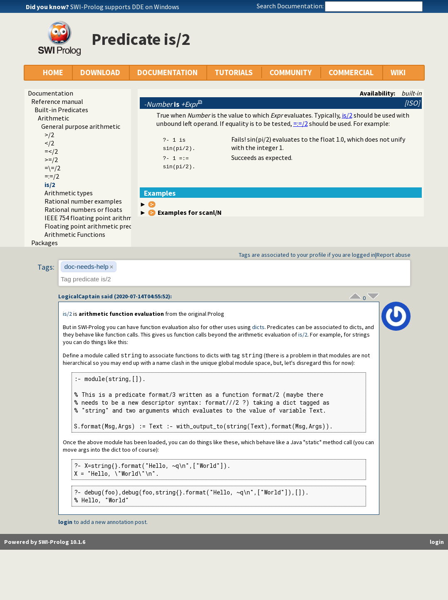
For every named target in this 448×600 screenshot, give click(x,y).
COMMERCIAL (351, 72)
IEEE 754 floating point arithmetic (94, 218)
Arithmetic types (69, 193)
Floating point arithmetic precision (95, 226)
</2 (49, 143)
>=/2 (51, 159)
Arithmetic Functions (75, 234)
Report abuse (393, 254)
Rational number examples (83, 201)
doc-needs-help (86, 266)
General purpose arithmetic (80, 126)
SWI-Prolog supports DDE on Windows (124, 6)
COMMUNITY (291, 72)
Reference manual (57, 101)
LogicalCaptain (79, 296)
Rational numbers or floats (83, 209)
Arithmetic (53, 118)
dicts (258, 327)
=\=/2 (52, 168)
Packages (44, 243)
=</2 (51, 151)
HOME (53, 72)
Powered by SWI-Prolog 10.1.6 (44, 542)
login (65, 522)
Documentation (50, 93)
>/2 (49, 134)
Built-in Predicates (61, 110)
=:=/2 (52, 176)
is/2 (50, 184)
